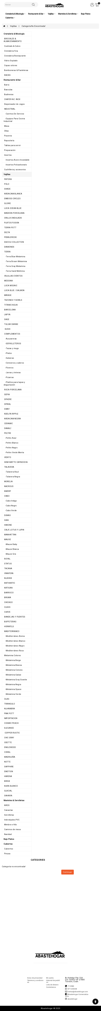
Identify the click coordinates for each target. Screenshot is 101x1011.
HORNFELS (9, 626)
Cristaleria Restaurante (15, 56)
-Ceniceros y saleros (14, 363)
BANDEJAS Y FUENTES (14, 617)
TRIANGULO (9, 704)
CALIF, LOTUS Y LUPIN (14, 530)
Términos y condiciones (35, 981)
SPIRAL (7, 404)
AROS (7, 805)
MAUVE (7, 539)
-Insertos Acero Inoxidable (16, 160)
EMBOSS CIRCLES (12, 198)
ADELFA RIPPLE (11, 414)
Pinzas (7, 854)
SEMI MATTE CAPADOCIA (16, 462)
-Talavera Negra (12, 477)
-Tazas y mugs (11, 348)
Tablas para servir (12, 145)
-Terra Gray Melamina (14, 266)
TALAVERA (9, 467)
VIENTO (7, 457)
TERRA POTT (10, 227)
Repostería (9, 141)
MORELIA (8, 481)
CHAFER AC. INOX (12, 99)
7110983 (71, 986)
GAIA (6, 520)
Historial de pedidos (53, 981)
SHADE (7, 189)
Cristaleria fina (11, 51)
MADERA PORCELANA (14, 213)
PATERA (8, 179)
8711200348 (72, 989)
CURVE (7, 612)
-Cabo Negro (10, 506)
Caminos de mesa (12, 829)
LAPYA (7, 314)
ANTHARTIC (9, 583)
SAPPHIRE (9, 767)
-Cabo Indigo (10, 501)
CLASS (7, 607)
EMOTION (8, 771)
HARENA (8, 776)
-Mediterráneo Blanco (14, 641)
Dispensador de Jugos (14, 104)
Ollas (6, 131)
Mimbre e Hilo (10, 825)
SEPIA (7, 394)
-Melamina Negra (12, 684)
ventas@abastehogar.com (78, 992)
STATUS (8, 564)
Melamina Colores (12, 655)
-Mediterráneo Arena (14, 636)
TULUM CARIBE (11, 324)
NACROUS (8, 486)
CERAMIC (8, 423)
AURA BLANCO (11, 786)
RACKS (7, 75)
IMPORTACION (10, 718)
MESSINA (8, 281)
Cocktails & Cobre (12, 46)
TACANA (8, 568)
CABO (7, 496)
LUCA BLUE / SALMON (14, 290)
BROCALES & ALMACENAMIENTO (13, 40)
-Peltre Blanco (11, 443)
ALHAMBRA (9, 709)
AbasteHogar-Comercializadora (76, 995)
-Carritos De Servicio (14, 114)
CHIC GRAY (9, 738)
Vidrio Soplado (11, 61)
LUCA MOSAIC (10, 285)
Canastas (8, 810)
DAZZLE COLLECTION (14, 242)
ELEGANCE (9, 728)
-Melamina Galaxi (12, 675)
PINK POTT (9, 713)
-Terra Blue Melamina (14, 256)
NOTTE (7, 762)
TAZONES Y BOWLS (13, 300)
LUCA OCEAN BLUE (13, 208)
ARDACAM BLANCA (13, 194)
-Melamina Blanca (13, 665)
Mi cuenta (50, 978)
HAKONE (8, 525)
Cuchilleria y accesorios (15, 169)
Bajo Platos (85, 14)
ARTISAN (8, 588)
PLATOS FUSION (11, 223)
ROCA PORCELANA (13, 390)
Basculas (8, 90)
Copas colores (10, 65)
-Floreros (9, 368)
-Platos (8, 353)
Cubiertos (8, 849)
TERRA (7, 252)
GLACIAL (8, 791)
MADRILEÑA (9, 757)
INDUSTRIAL (9, 109)
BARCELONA (10, 310)
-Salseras (9, 358)
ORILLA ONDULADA (13, 218)
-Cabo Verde (10, 510)
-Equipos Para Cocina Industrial (14, 120)
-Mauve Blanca (11, 549)
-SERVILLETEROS (12, 343)
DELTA (7, 232)
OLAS (6, 699)
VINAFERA (9, 573)
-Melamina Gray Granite (15, 680)
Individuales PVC (12, 820)
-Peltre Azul (10, 438)
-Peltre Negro (11, 448)
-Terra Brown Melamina (15, 261)
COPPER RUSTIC (12, 733)
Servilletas (9, 815)
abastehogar (72, 999)
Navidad (8, 834)
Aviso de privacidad (34, 978)
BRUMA (7, 597)
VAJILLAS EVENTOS (13, 276)
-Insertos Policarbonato (15, 165)
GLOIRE (7, 203)
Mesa (6, 126)
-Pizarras (9, 377)
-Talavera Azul (11, 472)
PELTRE (7, 433)
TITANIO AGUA (11, 305)
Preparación (10, 150)
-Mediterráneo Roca (14, 651)
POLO (6, 184)
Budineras (9, 94)
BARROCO (9, 593)
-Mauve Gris (10, 554)
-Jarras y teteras (12, 372)
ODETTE (8, 742)
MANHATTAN (10, 535)
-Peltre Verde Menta (14, 452)
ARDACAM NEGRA (12, 419)
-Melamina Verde (12, 694)
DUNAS (7, 515)
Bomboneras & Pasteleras (16, 70)
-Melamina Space (12, 689)
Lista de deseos (52, 985)
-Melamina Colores (13, 670)
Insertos (8, 155)
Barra (6, 85)
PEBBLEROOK (10, 237)
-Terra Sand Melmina (14, 271)
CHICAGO (8, 602)
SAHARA (8, 796)
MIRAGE (8, 295)
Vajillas (13, 26)
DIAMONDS (9, 247)
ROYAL (7, 559)
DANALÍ (7, 428)
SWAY (7, 409)
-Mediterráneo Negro (14, 646)
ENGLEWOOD (10, 747)
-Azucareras (10, 339)
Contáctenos (51, 987)
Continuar (67, 872)
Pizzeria (8, 136)
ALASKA (8, 578)
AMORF (7, 491)
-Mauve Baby (10, 544)
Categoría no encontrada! (33, 26)
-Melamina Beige (12, 660)
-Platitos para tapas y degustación (14, 383)
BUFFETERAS (10, 622)
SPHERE (8, 399)
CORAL (7, 752)
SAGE (6, 319)
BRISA (7, 781)
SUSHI (7, 329)
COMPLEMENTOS (12, 334)
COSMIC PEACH (11, 723)
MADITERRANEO (11, 631)
